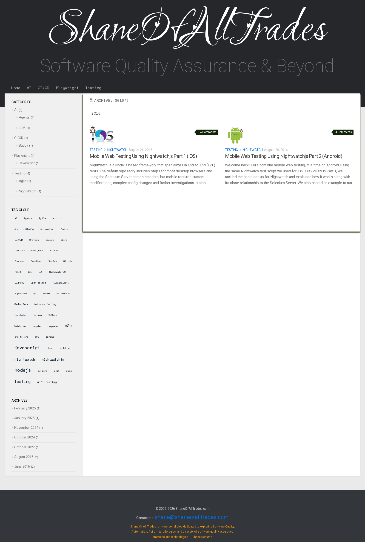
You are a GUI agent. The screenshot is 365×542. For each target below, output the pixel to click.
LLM (22, 128)
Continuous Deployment (28, 250)
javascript (27, 347)
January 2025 (24, 418)
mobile (65, 348)
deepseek (52, 326)
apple (37, 326)
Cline (63, 240)
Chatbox (34, 240)
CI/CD (43, 87)
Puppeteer (20, 293)
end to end (21, 337)
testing (22, 381)
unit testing (47, 382)
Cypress (19, 261)
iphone (50, 337)
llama (49, 348)
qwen (69, 371)
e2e (68, 325)
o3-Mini (42, 371)
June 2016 (22, 466)
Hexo (17, 272)
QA (35, 293)
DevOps (52, 261)
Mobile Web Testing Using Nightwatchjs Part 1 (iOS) (143, 156)
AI (29, 87)
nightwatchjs (53, 359)
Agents (24, 117)
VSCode (52, 315)
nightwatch (24, 359)
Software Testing (45, 304)
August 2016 (23, 457)
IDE (30, 272)
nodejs (22, 370)
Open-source (38, 282)
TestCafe (20, 315)
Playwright (67, 87)
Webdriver (20, 326)
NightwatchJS (57, 272)
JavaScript (27, 163)
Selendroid (63, 293)
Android (57, 218)
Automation (47, 229)
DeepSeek (36, 261)
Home (15, 87)
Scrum (46, 293)
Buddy (23, 145)
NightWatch (117, 150)
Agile (22, 181)
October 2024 (24, 437)
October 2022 (24, 447)
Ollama (19, 282)
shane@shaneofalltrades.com (192, 517)
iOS (37, 337)
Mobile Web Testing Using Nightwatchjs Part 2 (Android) (283, 156)
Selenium (20, 304)
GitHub (67, 261)
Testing (93, 87)
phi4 (57, 371)
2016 (96, 113)
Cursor (54, 250)
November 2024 (26, 428)
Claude (50, 240)
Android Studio (24, 229)
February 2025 (25, 408)
